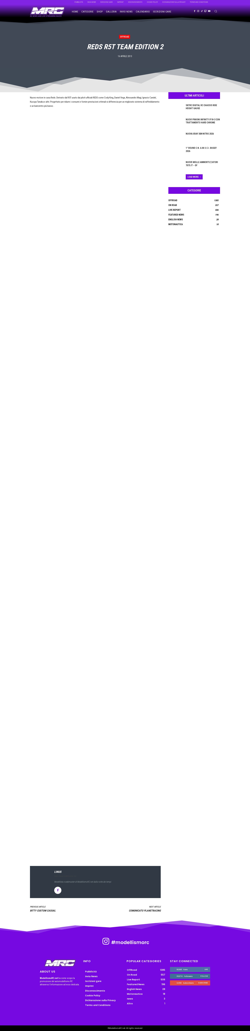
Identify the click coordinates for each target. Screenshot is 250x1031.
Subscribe (203, 982)
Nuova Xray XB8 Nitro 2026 (200, 133)
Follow (204, 976)
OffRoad (124, 37)
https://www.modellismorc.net (65, 876)
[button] (215, 11)
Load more (194, 177)
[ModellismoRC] (47, 11)
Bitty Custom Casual (43, 910)
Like (206, 969)
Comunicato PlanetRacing (145, 910)
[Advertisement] (95, 825)
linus (57, 871)
